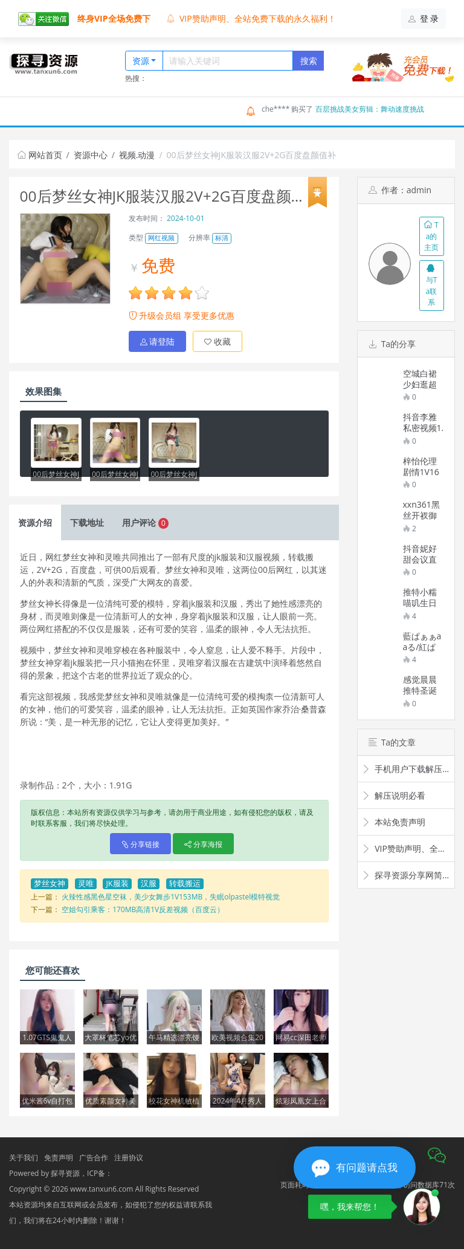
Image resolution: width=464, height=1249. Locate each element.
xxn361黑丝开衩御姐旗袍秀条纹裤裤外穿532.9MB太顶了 (422, 510)
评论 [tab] (145, 522)
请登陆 (157, 341)
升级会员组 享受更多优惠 (181, 315)
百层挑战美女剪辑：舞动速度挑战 (369, 109)
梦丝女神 (49, 883)
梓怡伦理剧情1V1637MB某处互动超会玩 (423, 467)
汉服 (148, 883)
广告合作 (93, 1157)
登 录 (423, 18)
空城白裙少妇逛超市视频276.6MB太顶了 (420, 379)
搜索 (308, 60)
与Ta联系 (431, 285)
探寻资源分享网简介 (406, 875)
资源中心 (91, 155)
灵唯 (86, 883)
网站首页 (40, 155)
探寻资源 (65, 1173)
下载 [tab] (87, 522)
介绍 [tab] (35, 522)
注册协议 (128, 1157)
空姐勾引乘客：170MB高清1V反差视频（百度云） (143, 909)
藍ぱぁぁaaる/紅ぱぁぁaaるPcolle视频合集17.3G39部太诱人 (423, 642)
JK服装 (117, 883)
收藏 (217, 341)
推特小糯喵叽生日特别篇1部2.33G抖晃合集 (423, 598)
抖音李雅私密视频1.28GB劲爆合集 (423, 422)
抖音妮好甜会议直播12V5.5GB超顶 (420, 554)
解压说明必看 (393, 795)
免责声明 (58, 1157)
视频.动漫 (137, 155)
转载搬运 (185, 883)
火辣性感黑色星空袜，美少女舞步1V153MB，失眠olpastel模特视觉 (171, 897)
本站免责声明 (393, 822)
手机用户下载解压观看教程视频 (406, 769)
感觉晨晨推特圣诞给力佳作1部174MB (422, 685)
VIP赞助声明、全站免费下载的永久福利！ (251, 18)
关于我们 (23, 1157)
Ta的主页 (431, 236)
